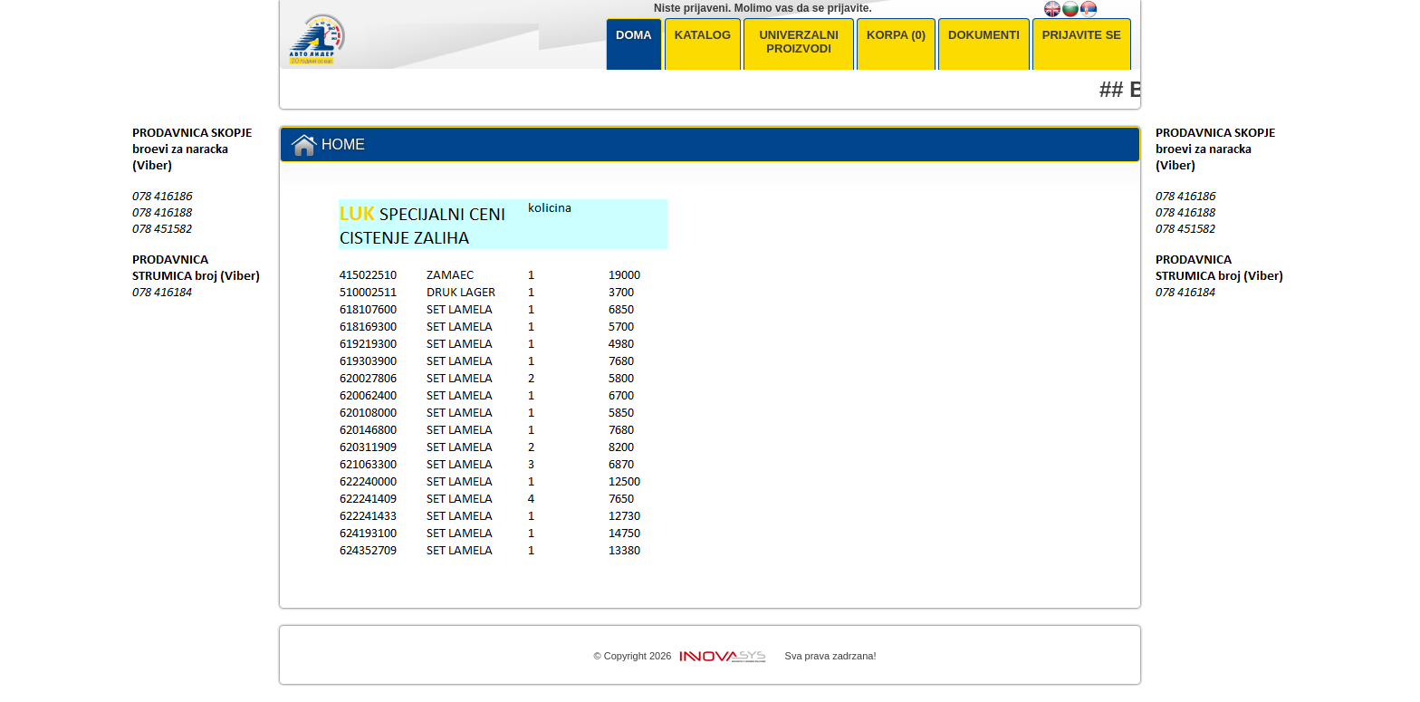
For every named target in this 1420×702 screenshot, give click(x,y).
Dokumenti (984, 35)
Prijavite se (1081, 35)
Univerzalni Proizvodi (798, 41)
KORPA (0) (896, 35)
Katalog (703, 35)
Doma (634, 35)
